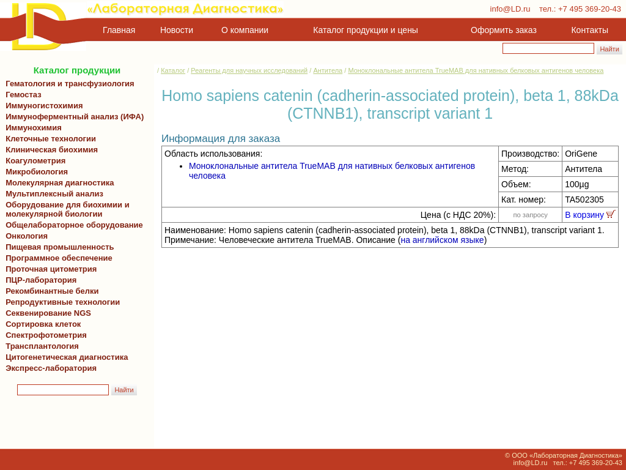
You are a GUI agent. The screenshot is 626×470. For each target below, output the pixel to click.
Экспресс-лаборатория (51, 368)
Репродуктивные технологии (60, 302)
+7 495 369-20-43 (589, 8)
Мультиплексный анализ (54, 193)
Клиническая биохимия (49, 149)
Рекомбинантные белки (50, 291)
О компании (243, 30)
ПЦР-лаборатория (38, 280)
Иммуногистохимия (42, 105)
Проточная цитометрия (49, 269)
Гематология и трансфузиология (67, 83)
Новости (177, 30)
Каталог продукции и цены (365, 30)
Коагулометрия (35, 160)
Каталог (173, 70)
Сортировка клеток (41, 324)
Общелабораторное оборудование (72, 224)
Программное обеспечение (59, 258)
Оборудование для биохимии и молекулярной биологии (65, 209)
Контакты (590, 30)
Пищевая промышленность (60, 247)
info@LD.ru (510, 8)
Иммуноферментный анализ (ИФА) (72, 116)
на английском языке (442, 240)
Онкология (26, 236)
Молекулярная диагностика (57, 182)
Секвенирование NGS (46, 313)
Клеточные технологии (48, 138)
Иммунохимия (33, 127)
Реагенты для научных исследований (249, 70)
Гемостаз (23, 94)
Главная (119, 30)
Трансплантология (40, 346)
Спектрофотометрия (46, 335)
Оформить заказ (503, 30)
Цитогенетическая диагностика (64, 357)
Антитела (327, 70)
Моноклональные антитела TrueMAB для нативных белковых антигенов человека (475, 70)
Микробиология (36, 171)
